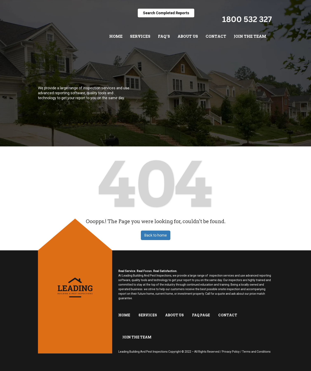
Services (140, 36)
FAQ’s (164, 36)
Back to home (155, 235)
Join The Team (250, 36)
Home (116, 36)
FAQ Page (201, 315)
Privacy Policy (231, 351)
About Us (188, 36)
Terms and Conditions (256, 351)
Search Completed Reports (166, 13)
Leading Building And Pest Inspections (143, 351)
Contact (216, 36)
